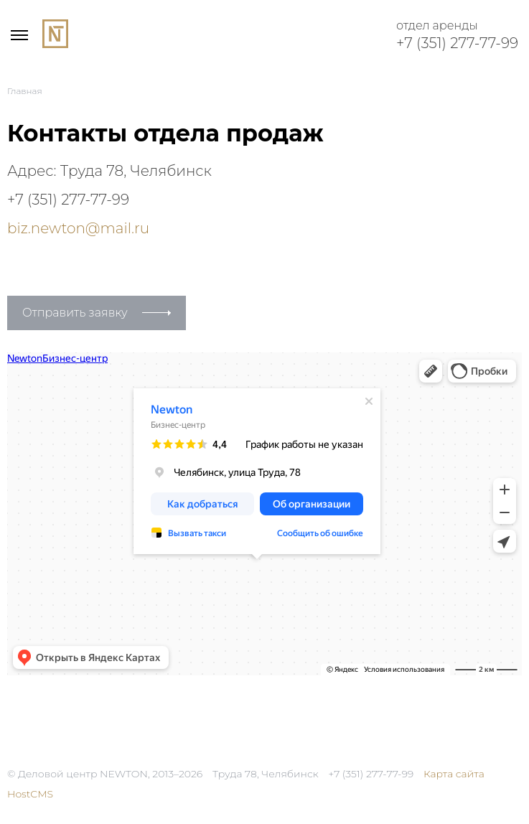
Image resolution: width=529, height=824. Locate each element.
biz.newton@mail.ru (78, 228)
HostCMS (30, 793)
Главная (24, 90)
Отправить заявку (75, 312)
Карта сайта (453, 773)
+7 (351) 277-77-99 (457, 43)
